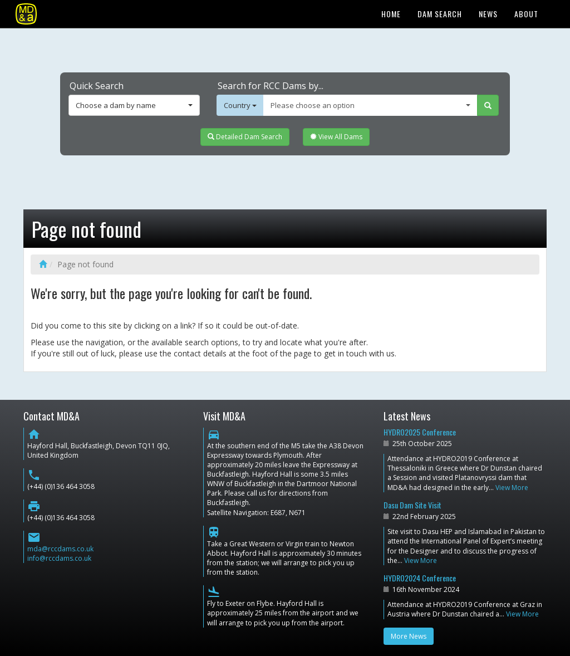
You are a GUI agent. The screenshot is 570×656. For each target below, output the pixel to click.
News (488, 13)
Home (391, 13)
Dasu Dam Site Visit (412, 505)
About (526, 13)
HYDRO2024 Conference (420, 578)
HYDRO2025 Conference (420, 432)
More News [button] (408, 636)
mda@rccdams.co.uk (60, 549)
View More (511, 487)
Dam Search (439, 13)
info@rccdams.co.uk (59, 558)
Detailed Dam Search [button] (245, 136)
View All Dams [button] (336, 136)
